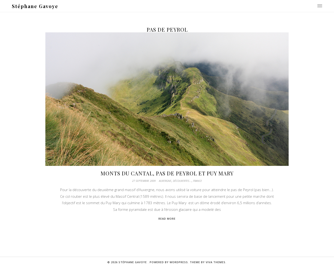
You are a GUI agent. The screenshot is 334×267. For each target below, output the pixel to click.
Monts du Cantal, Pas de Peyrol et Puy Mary (167, 173)
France (197, 181)
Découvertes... (182, 181)
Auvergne (165, 181)
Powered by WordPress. (170, 262)
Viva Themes (215, 262)
